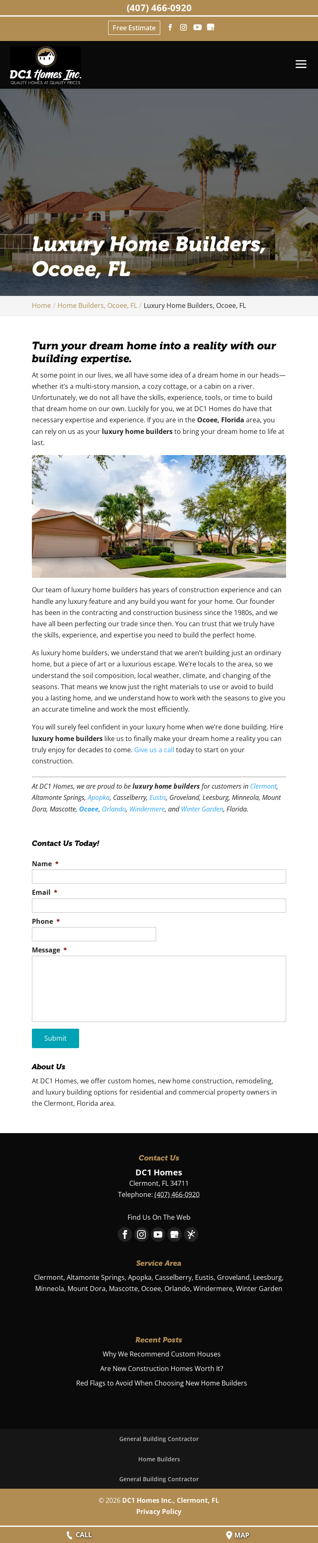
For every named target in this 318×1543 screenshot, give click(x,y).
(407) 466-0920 (159, 7)
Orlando (114, 809)
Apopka (99, 797)
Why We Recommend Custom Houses (162, 1352)
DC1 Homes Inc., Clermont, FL (170, 1498)
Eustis (157, 797)
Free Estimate (134, 27)
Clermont (263, 786)
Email (45, 892)
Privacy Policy (158, 1510)
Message (49, 950)
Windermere (147, 809)
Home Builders (159, 1457)
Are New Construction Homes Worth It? (161, 1366)
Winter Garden (202, 809)
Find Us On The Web (159, 1215)
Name (45, 864)
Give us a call (154, 749)
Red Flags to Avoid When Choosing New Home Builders (161, 1381)
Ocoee (89, 809)
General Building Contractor (159, 1437)
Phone (46, 921)
